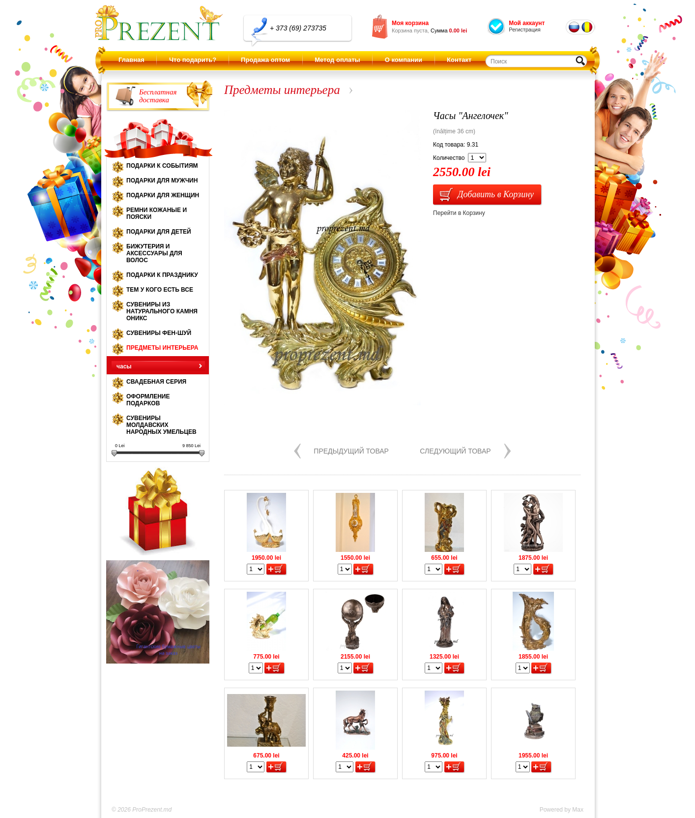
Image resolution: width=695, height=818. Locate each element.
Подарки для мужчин (162, 180)
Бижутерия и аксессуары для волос (154, 253)
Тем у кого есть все (159, 289)
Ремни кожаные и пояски (156, 213)
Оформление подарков (148, 400)
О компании (403, 59)
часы (124, 366)
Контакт (459, 59)
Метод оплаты (337, 59)
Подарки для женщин (162, 195)
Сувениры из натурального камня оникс (162, 311)
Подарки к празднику (162, 275)
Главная (131, 59)
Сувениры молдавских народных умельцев (161, 425)
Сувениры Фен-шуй (158, 333)
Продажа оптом (265, 59)
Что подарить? (192, 59)
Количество (448, 157)
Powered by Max (561, 809)
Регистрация (524, 29)
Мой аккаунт (527, 23)
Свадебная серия (156, 381)
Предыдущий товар (351, 451)
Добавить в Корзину (496, 194)
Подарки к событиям (162, 165)
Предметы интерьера (162, 347)
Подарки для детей (158, 231)
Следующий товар (455, 451)
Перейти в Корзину (459, 213)
